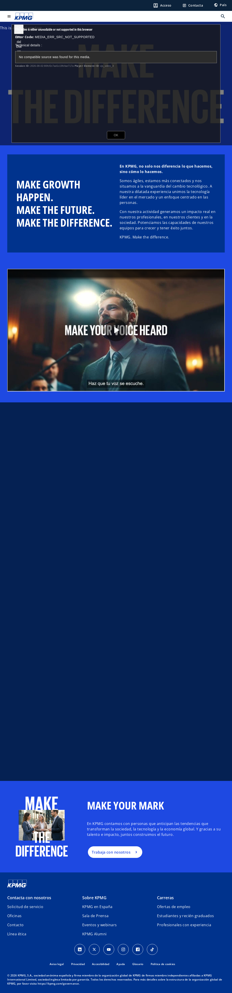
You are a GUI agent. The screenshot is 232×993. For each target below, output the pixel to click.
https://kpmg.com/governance (58, 984)
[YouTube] (108, 949)
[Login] (162, 5)
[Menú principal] (9, 16)
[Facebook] (137, 949)
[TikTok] (152, 949)
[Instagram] (123, 949)
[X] (94, 949)
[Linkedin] (79, 949)
